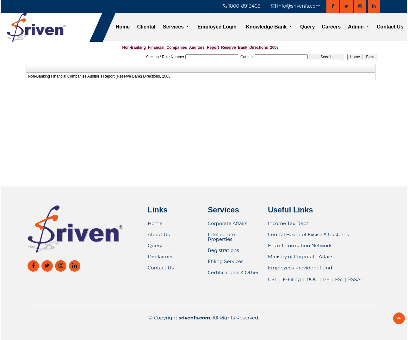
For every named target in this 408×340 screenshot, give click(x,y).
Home (123, 26)
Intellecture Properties (221, 237)
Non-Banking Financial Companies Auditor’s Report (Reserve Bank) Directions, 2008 (99, 76)
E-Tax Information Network (300, 245)
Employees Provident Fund (300, 267)
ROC (311, 279)
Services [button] (174, 26)
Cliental (146, 26)
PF (326, 279)
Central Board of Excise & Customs (308, 234)
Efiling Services (226, 261)
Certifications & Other (233, 272)
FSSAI (355, 279)
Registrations (223, 250)
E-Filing (292, 279)
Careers (331, 26)
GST (272, 279)
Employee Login (217, 26)
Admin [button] (356, 26)
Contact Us (390, 26)
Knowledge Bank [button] (267, 26)
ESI (339, 279)
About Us (159, 234)
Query (307, 26)
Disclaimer (160, 256)
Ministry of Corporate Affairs (301, 256)
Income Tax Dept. (288, 223)
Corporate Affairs (227, 223)
